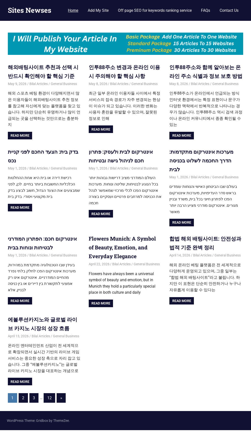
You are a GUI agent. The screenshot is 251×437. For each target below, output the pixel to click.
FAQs (205, 10)
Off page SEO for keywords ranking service (155, 10)
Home (73, 10)
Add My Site (98, 10)
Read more (20, 144)
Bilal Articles (38, 92)
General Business (64, 92)
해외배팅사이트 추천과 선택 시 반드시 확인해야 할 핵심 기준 (43, 75)
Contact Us (229, 10)
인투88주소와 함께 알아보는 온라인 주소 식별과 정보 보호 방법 (204, 75)
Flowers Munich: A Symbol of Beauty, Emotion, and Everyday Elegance (124, 255)
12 (49, 404)
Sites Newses (29, 10)
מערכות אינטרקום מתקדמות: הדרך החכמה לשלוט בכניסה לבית (202, 168)
